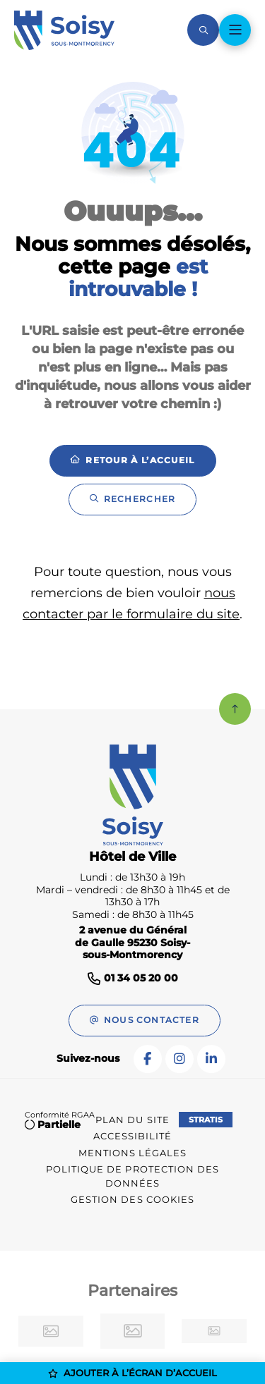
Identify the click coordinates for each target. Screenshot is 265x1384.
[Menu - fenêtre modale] (235, 30)
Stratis (206, 1120)
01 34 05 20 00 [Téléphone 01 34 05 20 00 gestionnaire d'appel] (141, 978)
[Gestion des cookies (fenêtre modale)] (133, 1200)
